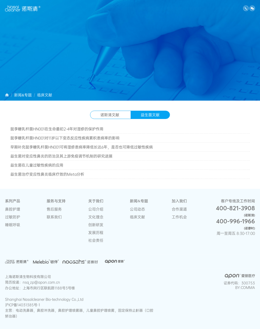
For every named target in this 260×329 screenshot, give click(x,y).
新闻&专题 (198, 9)
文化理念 (95, 217)
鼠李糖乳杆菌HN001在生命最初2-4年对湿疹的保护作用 (56, 129)
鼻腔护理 (106, 9)
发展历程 (95, 232)
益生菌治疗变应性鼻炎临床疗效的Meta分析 (47, 174)
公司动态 (137, 209)
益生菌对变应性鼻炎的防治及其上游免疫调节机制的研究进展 (61, 156)
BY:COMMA (245, 287)
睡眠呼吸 (151, 9)
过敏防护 (128, 9)
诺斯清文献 (109, 114)
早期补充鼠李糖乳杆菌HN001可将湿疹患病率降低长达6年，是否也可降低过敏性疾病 (81, 147)
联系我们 (54, 217)
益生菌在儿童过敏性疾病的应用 (36, 165)
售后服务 (54, 209)
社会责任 (95, 240)
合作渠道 (179, 209)
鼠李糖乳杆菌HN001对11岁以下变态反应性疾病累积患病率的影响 (65, 138)
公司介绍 (95, 209)
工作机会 (179, 217)
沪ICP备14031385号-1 (22, 304)
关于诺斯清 (224, 9)
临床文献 (174, 9)
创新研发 (95, 224)
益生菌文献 (150, 114)
